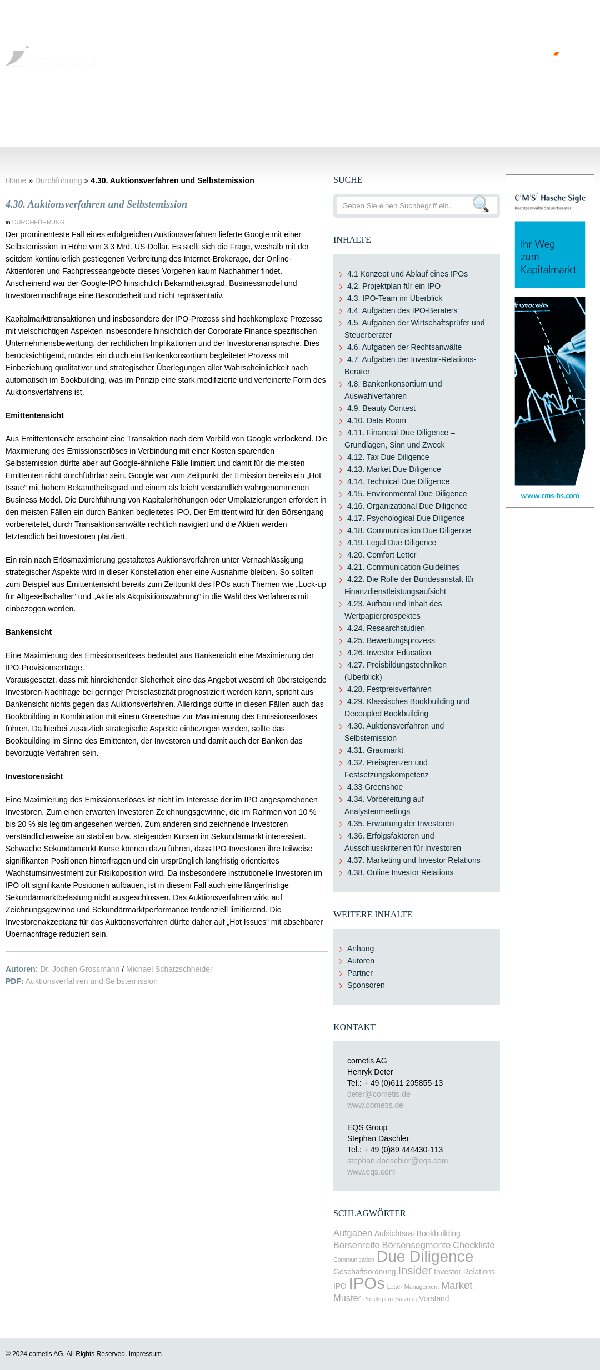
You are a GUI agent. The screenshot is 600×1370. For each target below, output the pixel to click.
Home (24, 116)
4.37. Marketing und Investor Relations (414, 860)
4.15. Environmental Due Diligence (407, 493)
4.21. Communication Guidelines (403, 567)
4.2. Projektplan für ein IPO (394, 286)
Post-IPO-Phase (425, 116)
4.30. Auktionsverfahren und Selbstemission (96, 204)
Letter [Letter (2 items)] (394, 1286)
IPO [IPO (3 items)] (340, 1286)
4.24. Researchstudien (386, 628)
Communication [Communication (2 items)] (353, 1259)
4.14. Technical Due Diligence (398, 481)
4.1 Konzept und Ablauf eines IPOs (407, 273)
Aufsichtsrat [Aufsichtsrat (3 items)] (394, 1234)
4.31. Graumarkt (375, 750)
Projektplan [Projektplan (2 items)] (378, 1299)
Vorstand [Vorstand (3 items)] (434, 1298)
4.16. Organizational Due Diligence (407, 505)
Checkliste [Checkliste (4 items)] (473, 1245)
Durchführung (269, 116)
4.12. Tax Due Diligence (388, 457)
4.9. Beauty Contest (381, 408)
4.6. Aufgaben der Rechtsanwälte (404, 347)
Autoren (360, 960)
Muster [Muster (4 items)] (347, 1298)
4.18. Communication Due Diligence (409, 530)
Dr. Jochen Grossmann (79, 969)
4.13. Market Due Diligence (394, 469)
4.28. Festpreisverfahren (389, 689)
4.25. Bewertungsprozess (391, 640)
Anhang (360, 948)
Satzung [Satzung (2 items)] (406, 1299)
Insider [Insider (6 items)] (415, 1270)
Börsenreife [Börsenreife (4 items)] (356, 1245)
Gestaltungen (204, 116)
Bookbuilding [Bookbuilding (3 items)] (439, 1234)
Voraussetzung (136, 116)
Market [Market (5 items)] (456, 1285)
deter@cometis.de (379, 1094)
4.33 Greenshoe (375, 786)
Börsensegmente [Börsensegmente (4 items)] (416, 1245)
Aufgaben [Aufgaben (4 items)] (352, 1233)
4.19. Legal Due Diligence (391, 542)
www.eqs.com (371, 1171)
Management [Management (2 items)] (421, 1286)
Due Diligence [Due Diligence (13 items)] (425, 1256)
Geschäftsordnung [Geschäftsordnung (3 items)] (364, 1272)
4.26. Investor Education (389, 652)
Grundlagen (73, 116)
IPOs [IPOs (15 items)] (367, 1283)
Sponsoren (366, 985)
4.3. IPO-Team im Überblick (394, 298)
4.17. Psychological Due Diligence (406, 518)
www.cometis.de (375, 1105)
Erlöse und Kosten (346, 116)
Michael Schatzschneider (169, 969)
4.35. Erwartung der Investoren (400, 823)
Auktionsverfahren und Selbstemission (92, 981)
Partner (360, 972)
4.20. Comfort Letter (382, 554)
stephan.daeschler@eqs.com (397, 1160)
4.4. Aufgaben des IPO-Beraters (402, 310)
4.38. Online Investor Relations (400, 872)
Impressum (145, 1354)
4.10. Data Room (376, 420)
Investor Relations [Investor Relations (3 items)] (464, 1272)
